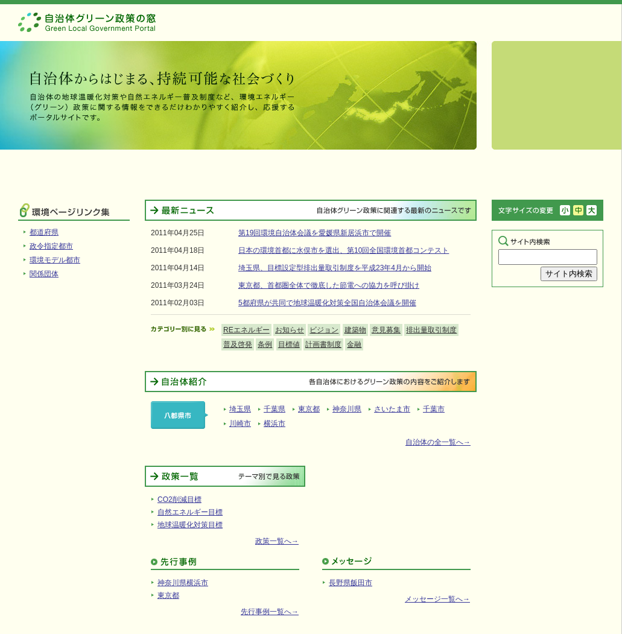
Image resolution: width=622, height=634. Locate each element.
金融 (354, 344)
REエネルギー (246, 330)
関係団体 (44, 274)
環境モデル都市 (55, 260)
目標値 (289, 344)
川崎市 (240, 423)
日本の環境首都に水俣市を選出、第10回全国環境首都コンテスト (343, 250)
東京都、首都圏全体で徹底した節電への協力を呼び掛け (328, 285)
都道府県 (44, 232)
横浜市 (274, 423)
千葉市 (434, 409)
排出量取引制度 (431, 330)
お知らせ (289, 330)
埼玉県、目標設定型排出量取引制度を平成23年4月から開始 (334, 268)
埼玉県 (240, 409)
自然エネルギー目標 (190, 512)
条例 (265, 344)
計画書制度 (323, 344)
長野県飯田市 (350, 583)
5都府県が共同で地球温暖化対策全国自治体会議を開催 (327, 303)
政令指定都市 (51, 246)
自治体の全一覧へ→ (438, 442)
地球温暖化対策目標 (190, 525)
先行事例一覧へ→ (270, 611)
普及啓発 (237, 344)
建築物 (355, 330)
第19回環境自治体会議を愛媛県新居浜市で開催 (314, 233)
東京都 (309, 409)
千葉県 (274, 409)
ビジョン (323, 330)
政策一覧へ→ (277, 541)
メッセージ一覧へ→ (437, 599)
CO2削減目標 (179, 499)
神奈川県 (346, 409)
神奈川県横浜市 (182, 583)
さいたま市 (392, 409)
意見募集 (386, 330)
